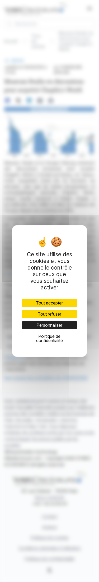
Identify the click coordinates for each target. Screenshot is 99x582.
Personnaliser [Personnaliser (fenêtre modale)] (49, 325)
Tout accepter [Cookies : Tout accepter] (49, 303)
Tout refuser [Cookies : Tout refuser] (49, 314)
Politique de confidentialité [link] (49, 338)
